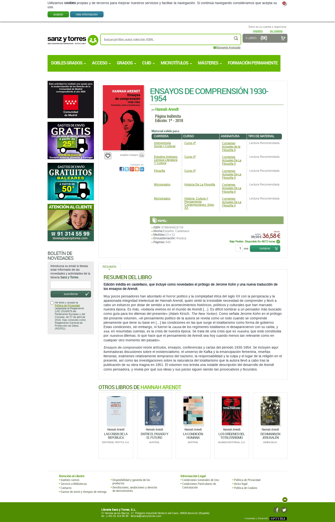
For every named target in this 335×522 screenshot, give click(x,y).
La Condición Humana (193, 436)
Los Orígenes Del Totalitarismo (231, 436)
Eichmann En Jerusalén (270, 436)
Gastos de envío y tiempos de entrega (83, 491)
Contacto (66, 487)
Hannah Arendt (167, 109)
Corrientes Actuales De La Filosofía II (231, 160)
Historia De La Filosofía (199, 184)
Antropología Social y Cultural (164, 144)
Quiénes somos (70, 479)
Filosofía (159, 170)
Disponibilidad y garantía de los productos (131, 481)
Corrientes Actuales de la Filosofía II (231, 146)
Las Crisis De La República (115, 436)
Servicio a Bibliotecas (74, 483)
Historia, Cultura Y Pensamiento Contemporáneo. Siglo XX (199, 203)
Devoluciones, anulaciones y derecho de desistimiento (134, 489)
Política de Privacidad (67, 305)
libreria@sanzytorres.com (146, 516)
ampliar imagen (129, 155)
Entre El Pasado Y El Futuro (154, 436)
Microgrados (162, 184)
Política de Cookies (245, 487)
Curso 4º (190, 143)
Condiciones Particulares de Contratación (199, 485)
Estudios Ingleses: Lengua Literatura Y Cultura (166, 160)
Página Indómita (168, 116)
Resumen (109, 266)
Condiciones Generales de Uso (200, 479)
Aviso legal (240, 483)
